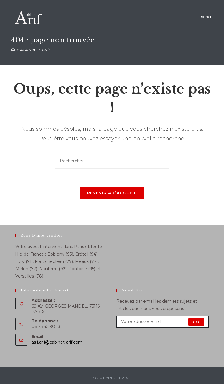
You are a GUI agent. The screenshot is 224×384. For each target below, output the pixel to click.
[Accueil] (13, 49)
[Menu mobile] (204, 17)
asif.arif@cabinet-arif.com (57, 342)
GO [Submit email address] (196, 322)
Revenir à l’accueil (112, 192)
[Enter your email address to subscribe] (162, 322)
